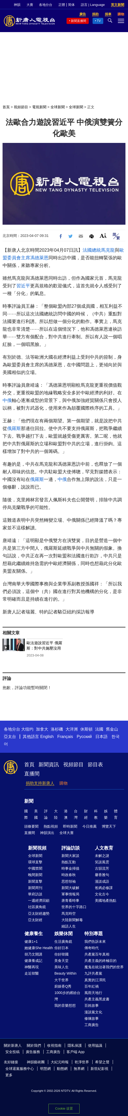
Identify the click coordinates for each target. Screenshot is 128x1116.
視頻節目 (21, 107)
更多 (8, 1075)
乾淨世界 (82, 1062)
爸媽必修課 (104, 888)
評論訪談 (70, 848)
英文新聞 (117, 5)
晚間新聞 (35, 875)
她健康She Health (38, 948)
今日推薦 (89, 826)
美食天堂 (61, 961)
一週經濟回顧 (38, 900)
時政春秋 (68, 875)
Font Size (103, 235)
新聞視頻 (37, 848)
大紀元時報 (60, 1062)
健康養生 (33, 933)
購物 (63, 783)
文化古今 (102, 894)
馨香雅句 (102, 875)
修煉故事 (91, 1018)
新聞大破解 (70, 888)
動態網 (62, 1069)
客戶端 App (76, 1052)
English (47, 736)
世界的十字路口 (73, 907)
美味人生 (61, 967)
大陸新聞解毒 (72, 920)
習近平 (23, 285)
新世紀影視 (99, 1069)
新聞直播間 (78, 21)
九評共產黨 (93, 973)
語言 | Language (93, 5)
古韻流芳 (102, 868)
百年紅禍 (91, 986)
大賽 (30, 5)
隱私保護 (75, 1045)
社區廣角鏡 (37, 907)
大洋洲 (72, 729)
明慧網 (45, 1069)
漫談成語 (102, 881)
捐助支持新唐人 (40, 783)
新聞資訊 (49, 764)
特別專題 (93, 933)
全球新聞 (57, 107)
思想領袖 (68, 881)
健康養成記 (33, 961)
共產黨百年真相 (96, 954)
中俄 (7, 400)
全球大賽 (66, 833)
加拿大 (42, 729)
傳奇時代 (91, 948)
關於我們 (34, 1045)
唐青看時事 (70, 900)
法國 (99, 729)
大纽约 (27, 729)
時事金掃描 (70, 868)
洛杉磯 (57, 729)
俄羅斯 (14, 428)
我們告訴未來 (95, 941)
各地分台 (45, 5)
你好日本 (61, 948)
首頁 (6, 107)
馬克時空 (68, 913)
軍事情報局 (70, 894)
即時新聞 (70, 826)
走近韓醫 (31, 973)
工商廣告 (91, 1025)
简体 (71, 5)
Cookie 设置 (64, 1108)
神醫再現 (31, 967)
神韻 (17, 5)
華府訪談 (35, 894)
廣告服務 (33, 1052)
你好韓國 (61, 954)
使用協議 (95, 1045)
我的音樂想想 (65, 1005)
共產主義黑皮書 (96, 999)
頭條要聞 (31, 826)
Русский (84, 736)
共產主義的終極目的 (100, 961)
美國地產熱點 (105, 900)
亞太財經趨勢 (38, 913)
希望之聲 (102, 1062)
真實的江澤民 (95, 980)
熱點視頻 (51, 826)
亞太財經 (35, 920)
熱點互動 (68, 862)
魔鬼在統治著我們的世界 (104, 967)
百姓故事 (91, 1005)
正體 (61, 5)
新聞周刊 (35, 888)
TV (99, 21)
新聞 (28, 801)
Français (65, 736)
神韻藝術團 (36, 1062)
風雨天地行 (93, 993)
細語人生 (68, 926)
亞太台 (10, 736)
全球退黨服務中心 (19, 1069)
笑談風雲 (102, 862)
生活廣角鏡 (63, 941)
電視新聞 (39, 107)
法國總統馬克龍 (99, 250)
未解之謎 (102, 856)
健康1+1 (31, 941)
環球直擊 (35, 862)
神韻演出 (47, 833)
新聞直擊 (35, 881)
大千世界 (61, 980)
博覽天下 (109, 826)
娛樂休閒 (63, 933)
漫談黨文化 (93, 1012)
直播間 (32, 773)
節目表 (95, 764)
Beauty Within (65, 973)
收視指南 (54, 1045)
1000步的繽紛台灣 (67, 996)
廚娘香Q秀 (62, 986)
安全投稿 (12, 1052)
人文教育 (104, 848)
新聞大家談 (70, 856)
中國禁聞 (35, 868)
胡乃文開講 (33, 954)
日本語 (101, 736)
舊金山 (112, 729)
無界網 (79, 1069)
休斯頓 (86, 729)
